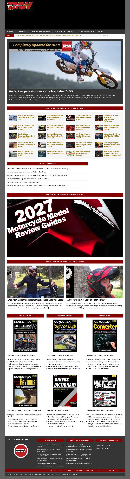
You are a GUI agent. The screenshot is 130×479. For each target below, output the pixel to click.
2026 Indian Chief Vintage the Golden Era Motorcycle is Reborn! (26, 144)
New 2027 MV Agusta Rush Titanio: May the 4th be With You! (26, 117)
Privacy (70, 470)
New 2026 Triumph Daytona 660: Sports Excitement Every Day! (55, 127)
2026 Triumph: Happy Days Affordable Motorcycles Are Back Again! (112, 144)
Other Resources (85, 32)
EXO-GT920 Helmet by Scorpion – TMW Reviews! (86, 300)
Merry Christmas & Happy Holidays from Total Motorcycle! (83, 153)
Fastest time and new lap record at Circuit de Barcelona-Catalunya (28, 179)
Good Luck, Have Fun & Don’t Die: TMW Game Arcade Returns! (26, 127)
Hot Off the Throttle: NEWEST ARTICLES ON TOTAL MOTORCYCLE (65, 108)
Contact (111, 470)
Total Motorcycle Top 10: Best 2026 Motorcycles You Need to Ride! (83, 136)
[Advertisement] (80, 15)
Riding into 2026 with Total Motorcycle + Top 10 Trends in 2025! (26, 153)
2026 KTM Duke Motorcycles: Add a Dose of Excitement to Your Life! (55, 144)
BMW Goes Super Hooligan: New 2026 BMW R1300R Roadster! (112, 127)
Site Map (120, 470)
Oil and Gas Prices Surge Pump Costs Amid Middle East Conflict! (83, 127)
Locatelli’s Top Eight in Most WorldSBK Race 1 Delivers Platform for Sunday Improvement (36, 186)
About (62, 470)
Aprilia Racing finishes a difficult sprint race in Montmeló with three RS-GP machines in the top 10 (38, 169)
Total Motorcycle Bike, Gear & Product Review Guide (24, 410)
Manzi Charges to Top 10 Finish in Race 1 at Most (23, 182)
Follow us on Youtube (102, 448)
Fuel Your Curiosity (50, 440)
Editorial (79, 470)
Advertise (53, 470)
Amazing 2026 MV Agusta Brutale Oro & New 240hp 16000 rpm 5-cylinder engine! (112, 153)
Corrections (90, 470)
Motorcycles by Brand (64, 32)
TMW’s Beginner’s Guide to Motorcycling (60, 355)
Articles (10, 32)
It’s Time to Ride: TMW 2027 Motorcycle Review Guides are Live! (83, 117)
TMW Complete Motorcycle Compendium (100, 410)
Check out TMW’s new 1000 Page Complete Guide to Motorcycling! (55, 117)
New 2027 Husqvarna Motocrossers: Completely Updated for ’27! (41, 91)
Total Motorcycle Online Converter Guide (99, 355)
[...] (64, 100)
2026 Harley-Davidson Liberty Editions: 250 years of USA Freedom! (84, 144)
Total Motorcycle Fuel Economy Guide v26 (21, 355)
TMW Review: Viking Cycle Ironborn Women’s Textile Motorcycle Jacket (35, 300)
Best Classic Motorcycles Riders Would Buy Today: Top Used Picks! (55, 136)
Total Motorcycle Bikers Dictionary (58, 410)
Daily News (22, 32)
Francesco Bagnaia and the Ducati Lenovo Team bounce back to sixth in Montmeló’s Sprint (37, 175)
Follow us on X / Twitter (103, 445)
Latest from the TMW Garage (79, 440)
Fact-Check (101, 470)
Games (100, 32)
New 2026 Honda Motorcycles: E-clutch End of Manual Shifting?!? (26, 136)
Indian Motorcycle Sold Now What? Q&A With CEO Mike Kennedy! (112, 136)
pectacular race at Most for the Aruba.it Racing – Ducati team (27, 172)
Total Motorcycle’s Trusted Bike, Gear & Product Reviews (65, 261)
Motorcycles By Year (40, 32)
